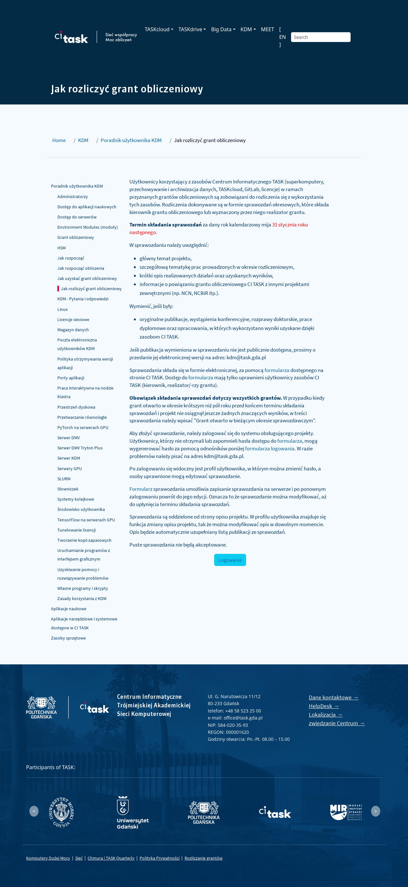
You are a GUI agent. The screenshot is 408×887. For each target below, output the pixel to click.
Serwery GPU (69, 468)
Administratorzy (72, 196)
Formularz (140, 488)
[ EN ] (282, 37)
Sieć (79, 858)
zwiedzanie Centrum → (337, 723)
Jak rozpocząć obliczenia (80, 268)
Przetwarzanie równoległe (82, 417)
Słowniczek (67, 489)
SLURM (63, 479)
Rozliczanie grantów (203, 858)
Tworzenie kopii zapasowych (84, 540)
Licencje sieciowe (73, 319)
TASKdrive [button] (190, 29)
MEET (267, 29)
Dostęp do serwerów (77, 217)
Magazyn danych (73, 330)
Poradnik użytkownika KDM (131, 140)
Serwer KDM (68, 458)
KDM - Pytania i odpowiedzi (82, 299)
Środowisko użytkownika (81, 509)
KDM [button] (246, 29)
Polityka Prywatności (159, 858)
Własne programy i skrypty (82, 588)
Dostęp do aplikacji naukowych (86, 207)
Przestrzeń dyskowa (76, 407)
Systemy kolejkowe (75, 499)
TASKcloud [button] (157, 29)
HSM (61, 248)
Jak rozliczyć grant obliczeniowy (91, 288)
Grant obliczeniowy (75, 237)
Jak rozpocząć (70, 258)
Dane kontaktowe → (334, 697)
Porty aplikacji (70, 378)
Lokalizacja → (326, 714)
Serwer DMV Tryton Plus (80, 448)
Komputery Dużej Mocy (48, 858)
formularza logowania (270, 448)
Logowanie (230, 560)
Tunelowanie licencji (76, 530)
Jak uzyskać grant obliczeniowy (87, 278)
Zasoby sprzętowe (68, 638)
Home (59, 140)
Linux (62, 309)
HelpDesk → (324, 706)
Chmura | (97, 858)
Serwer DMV (68, 437)
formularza (277, 370)
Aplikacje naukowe (68, 609)
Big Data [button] (221, 29)
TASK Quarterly (120, 858)
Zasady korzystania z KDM (81, 598)
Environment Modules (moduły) (87, 227)
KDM (83, 140)
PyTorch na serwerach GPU (82, 427)
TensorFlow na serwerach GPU (86, 520)
